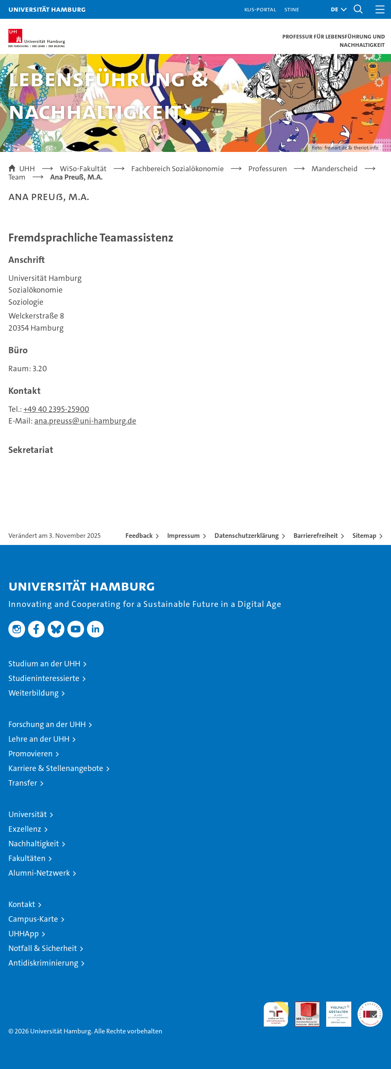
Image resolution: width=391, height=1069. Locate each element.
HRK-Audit (334, 1010)
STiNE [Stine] (291, 9)
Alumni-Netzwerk (39, 873)
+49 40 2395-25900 (56, 409)
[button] (336, 9)
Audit (303, 1006)
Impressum (183, 535)
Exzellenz (24, 829)
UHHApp (23, 933)
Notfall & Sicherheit (42, 948)
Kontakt (21, 904)
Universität (27, 814)
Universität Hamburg (47, 9)
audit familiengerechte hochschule (276, 1014)
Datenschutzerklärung (247, 535)
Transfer (22, 783)
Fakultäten (27, 858)
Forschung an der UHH (47, 724)
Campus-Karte (33, 919)
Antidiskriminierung (43, 963)
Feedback (139, 535)
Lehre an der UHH (38, 739)
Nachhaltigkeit (33, 843)
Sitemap (364, 535)
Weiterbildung (33, 693)
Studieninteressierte (43, 678)
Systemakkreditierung (370, 1006)
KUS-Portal (260, 9)
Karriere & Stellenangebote (55, 768)
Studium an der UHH (44, 663)
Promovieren (30, 753)
